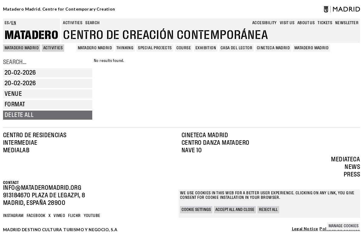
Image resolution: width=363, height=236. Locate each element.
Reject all (268, 210)
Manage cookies (343, 226)
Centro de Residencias (34, 135)
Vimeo (59, 216)
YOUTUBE (92, 216)
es (7, 23)
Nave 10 (192, 150)
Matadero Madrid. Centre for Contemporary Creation (59, 9)
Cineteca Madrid (205, 135)
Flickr (74, 216)
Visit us (287, 23)
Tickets (325, 23)
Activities (72, 23)
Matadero (31, 35)
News (352, 167)
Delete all (19, 115)
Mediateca (345, 160)
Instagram (13, 216)
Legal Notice (305, 229)
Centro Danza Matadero (215, 143)
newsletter (346, 23)
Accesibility (264, 23)
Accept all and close (234, 210)
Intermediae (20, 143)
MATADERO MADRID (22, 48)
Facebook (36, 216)
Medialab (16, 150)
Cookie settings (196, 210)
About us (306, 23)
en (13, 23)
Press (352, 175)
